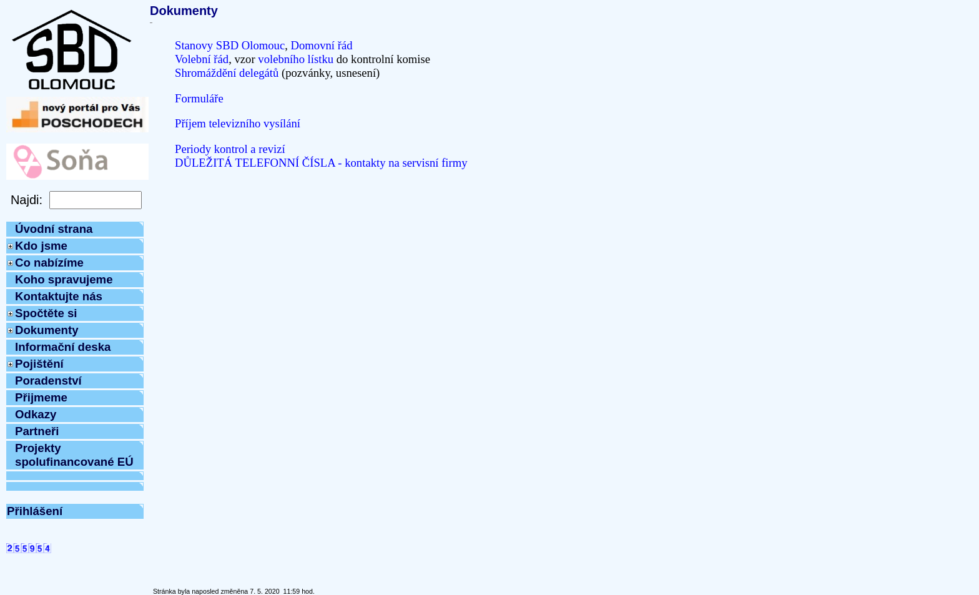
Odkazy (35, 414)
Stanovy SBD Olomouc (230, 45)
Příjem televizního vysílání (237, 123)
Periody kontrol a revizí (230, 148)
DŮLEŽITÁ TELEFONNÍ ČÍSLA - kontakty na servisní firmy (321, 162)
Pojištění (39, 363)
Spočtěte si (46, 313)
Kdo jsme (41, 245)
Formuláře (199, 98)
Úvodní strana (53, 228)
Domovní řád (322, 45)
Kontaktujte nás (58, 296)
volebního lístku (295, 59)
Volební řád (202, 59)
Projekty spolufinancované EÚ (74, 454)
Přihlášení (34, 511)
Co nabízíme (49, 262)
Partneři (37, 431)
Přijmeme (41, 397)
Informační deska (63, 346)
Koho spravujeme (64, 279)
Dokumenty (47, 330)
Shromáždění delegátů (226, 72)
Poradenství (48, 380)
